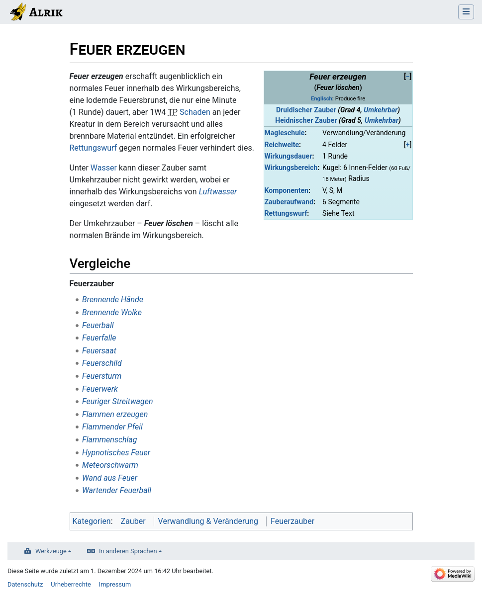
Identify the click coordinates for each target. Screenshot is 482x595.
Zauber (133, 521)
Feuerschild (102, 363)
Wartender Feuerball (116, 490)
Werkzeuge (51, 551)
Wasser (104, 167)
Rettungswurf (286, 213)
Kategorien (92, 521)
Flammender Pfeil (112, 426)
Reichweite (282, 145)
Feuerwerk (100, 389)
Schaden (195, 112)
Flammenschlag (109, 439)
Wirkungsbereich (291, 167)
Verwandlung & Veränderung (208, 521)
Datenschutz (25, 584)
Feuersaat (99, 350)
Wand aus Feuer (109, 478)
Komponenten (286, 190)
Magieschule (285, 133)
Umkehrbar (380, 110)
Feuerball (97, 325)
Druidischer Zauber (306, 110)
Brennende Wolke (112, 312)
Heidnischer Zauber (306, 120)
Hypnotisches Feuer (116, 452)
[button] (408, 77)
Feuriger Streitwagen (117, 401)
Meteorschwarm (110, 465)
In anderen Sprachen (128, 551)
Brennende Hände (112, 299)
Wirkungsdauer (288, 156)
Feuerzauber (292, 521)
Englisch (321, 98)
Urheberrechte (71, 584)
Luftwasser (218, 191)
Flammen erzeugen (115, 414)
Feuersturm (101, 376)
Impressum (115, 584)
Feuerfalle (99, 337)
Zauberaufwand (289, 202)
